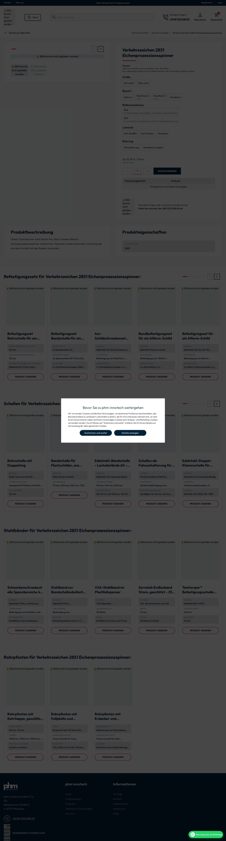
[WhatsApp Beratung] (206, 834)
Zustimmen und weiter (95, 432)
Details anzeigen (130, 432)
